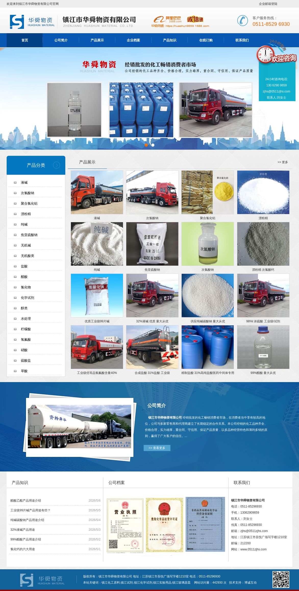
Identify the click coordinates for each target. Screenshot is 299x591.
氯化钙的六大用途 (22, 549)
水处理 (26, 319)
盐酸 (24, 266)
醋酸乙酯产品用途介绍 (25, 500)
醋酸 (24, 277)
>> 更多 (283, 162)
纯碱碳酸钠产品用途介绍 (27, 520)
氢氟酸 (26, 339)
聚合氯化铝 (29, 203)
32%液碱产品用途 (22, 529)
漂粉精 (26, 214)
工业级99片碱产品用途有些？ (30, 510)
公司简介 (61, 40)
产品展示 (97, 40)
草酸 (24, 371)
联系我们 (242, 40)
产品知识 (169, 40)
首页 (24, 40)
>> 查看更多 (157, 448)
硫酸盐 (26, 360)
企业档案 (133, 40)
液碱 (24, 182)
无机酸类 (27, 256)
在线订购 (206, 40)
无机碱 (26, 245)
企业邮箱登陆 (268, 4)
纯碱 (24, 224)
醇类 (24, 308)
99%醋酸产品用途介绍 (25, 539)
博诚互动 (250, 582)
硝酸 (24, 350)
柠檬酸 (26, 329)
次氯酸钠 (27, 193)
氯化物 (26, 287)
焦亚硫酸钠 (29, 235)
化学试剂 (27, 298)
